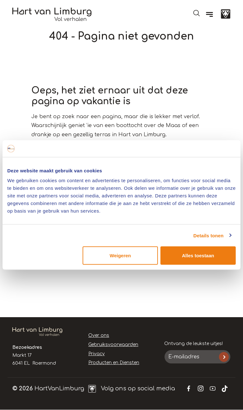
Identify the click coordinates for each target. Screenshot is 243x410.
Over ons (98, 335)
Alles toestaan (198, 255)
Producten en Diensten (113, 362)
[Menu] (209, 14)
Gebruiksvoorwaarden (113, 344)
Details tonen (208, 235)
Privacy (96, 353)
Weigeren (120, 255)
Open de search (196, 13)
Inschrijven (224, 357)
